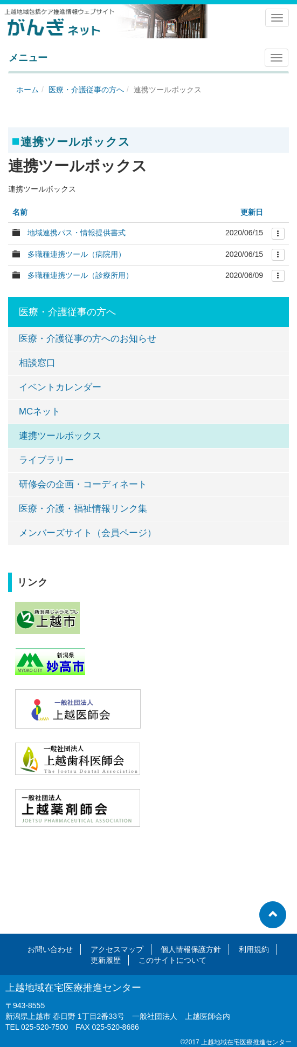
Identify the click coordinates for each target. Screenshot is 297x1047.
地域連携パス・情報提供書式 (76, 232)
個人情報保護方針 (191, 949)
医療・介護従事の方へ (86, 89)
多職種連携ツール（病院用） (76, 254)
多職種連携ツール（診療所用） (80, 275)
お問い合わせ (50, 949)
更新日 (251, 212)
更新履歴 (106, 960)
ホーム (27, 89)
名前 (19, 212)
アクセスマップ (117, 949)
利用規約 (254, 949)
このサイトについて (172, 960)
